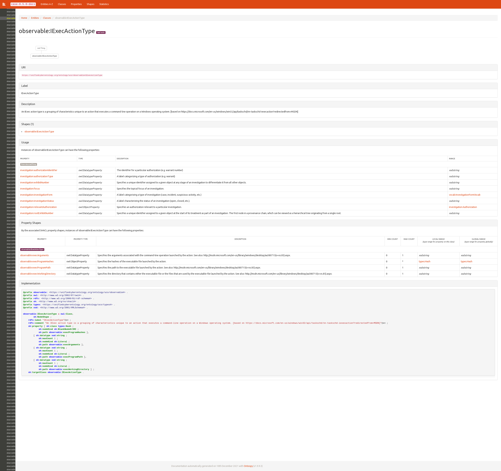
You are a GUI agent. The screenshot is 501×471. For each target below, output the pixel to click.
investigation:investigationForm (21, 194)
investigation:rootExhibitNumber (21, 213)
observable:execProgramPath (20, 267)
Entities (20, 18)
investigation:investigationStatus (21, 201)
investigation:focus (14, 188)
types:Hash (422, 261)
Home (9, 18)
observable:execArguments (19, 255)
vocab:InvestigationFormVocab (463, 194)
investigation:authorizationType (21, 176)
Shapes (90, 4)
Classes (62, 4)
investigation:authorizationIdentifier (23, 170)
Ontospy (232, 466)
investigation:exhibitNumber (19, 182)
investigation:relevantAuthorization (23, 207)
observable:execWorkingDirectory (22, 273)
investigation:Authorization (461, 207)
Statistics (104, 4)
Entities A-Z (47, 4)
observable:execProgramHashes (21, 261)
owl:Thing (26, 48)
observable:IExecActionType (29, 56)
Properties (76, 4)
